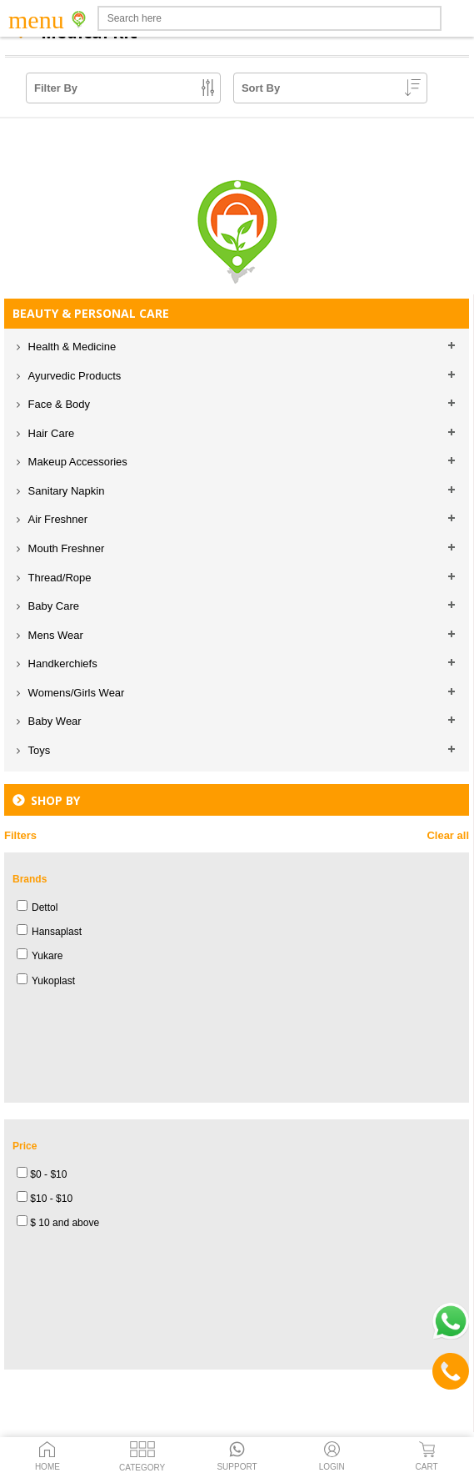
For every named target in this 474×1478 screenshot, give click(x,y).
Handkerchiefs (61, 663)
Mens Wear (54, 635)
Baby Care (52, 606)
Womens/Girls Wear (74, 692)
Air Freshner (56, 519)
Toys (37, 750)
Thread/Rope (58, 577)
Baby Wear (53, 721)
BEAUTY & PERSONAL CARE (90, 313)
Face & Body (57, 404)
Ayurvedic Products (73, 376)
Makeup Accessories (76, 461)
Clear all (448, 835)
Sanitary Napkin (64, 491)
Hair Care (49, 433)
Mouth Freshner (64, 548)
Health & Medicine (70, 346)
